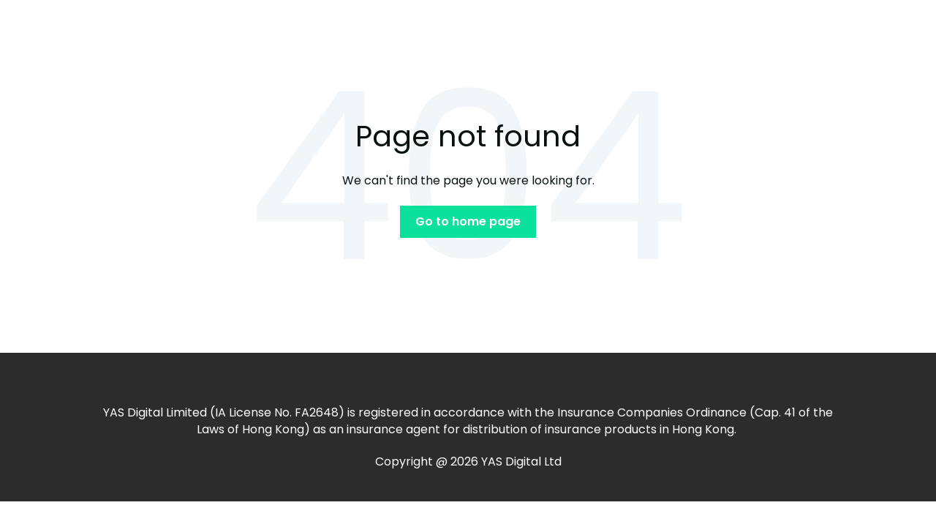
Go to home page (468, 221)
